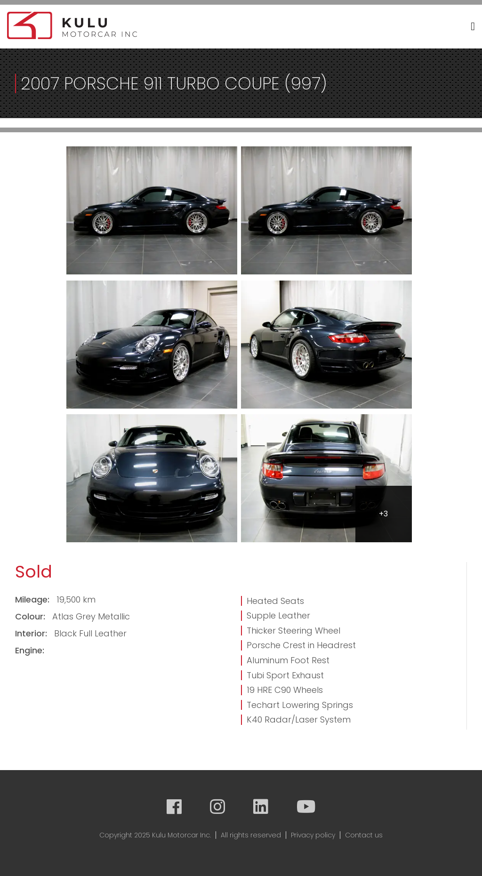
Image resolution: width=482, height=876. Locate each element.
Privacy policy (313, 835)
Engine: (29, 650)
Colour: (31, 616)
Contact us (364, 835)
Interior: (32, 633)
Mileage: (33, 599)
